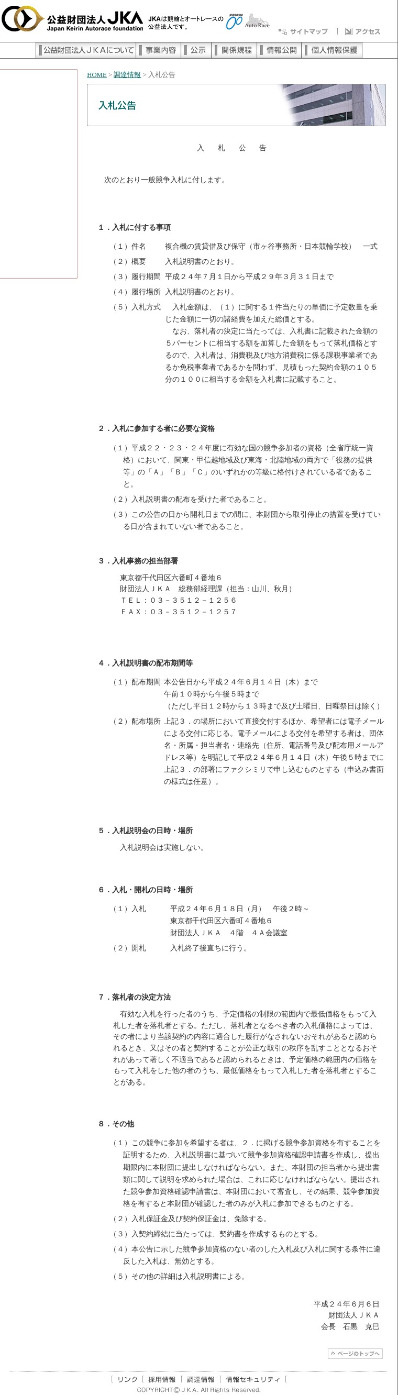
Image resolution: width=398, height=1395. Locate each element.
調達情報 (127, 75)
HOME (97, 75)
